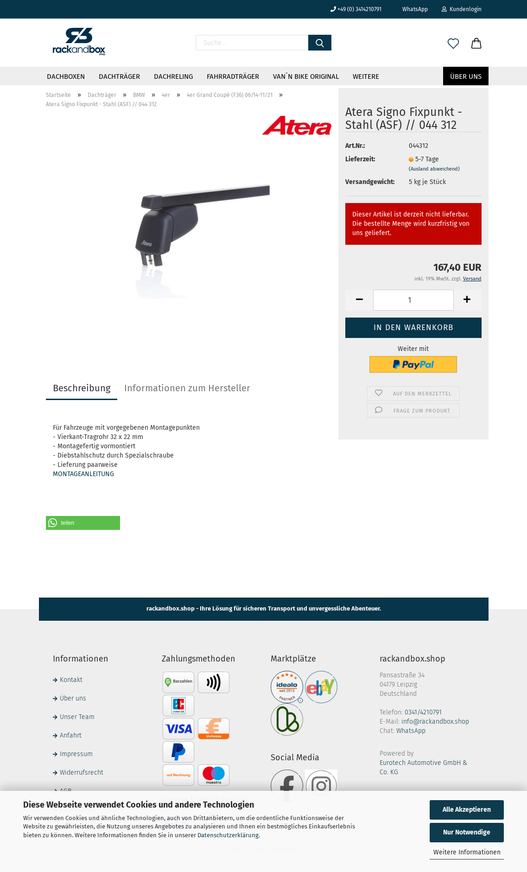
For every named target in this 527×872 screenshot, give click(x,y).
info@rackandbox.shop (435, 722)
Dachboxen (66, 76)
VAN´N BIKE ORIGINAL (306, 76)
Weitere (366, 76)
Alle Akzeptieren (467, 810)
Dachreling (173, 76)
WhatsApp (411, 9)
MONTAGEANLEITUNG (83, 474)
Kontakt (71, 680)
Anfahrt (71, 735)
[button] (83, 523)
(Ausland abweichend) (434, 169)
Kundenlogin (462, 9)
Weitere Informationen (467, 852)
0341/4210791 (423, 712)
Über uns (466, 76)
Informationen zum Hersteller (187, 388)
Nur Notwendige (466, 832)
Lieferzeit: (360, 159)
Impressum (76, 754)
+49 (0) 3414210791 (355, 9)
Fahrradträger (233, 76)
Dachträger (119, 76)
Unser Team (77, 717)
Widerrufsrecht (81, 773)
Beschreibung (81, 388)
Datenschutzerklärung (228, 835)
